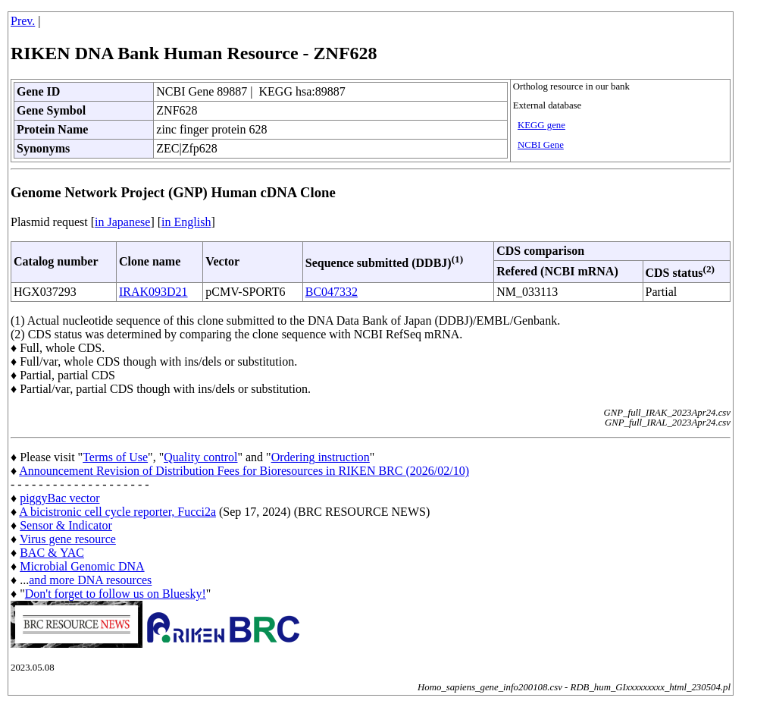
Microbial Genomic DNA (82, 566)
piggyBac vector (59, 498)
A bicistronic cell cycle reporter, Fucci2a (117, 511)
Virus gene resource (68, 539)
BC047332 (331, 291)
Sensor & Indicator (66, 525)
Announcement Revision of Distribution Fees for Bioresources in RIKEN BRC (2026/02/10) (244, 470)
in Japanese (122, 221)
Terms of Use (115, 457)
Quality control (200, 457)
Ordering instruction (320, 457)
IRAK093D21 (153, 291)
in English (186, 221)
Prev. (23, 20)
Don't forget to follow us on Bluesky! (115, 593)
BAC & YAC (52, 552)
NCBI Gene (541, 145)
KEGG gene (541, 125)
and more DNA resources (90, 579)
